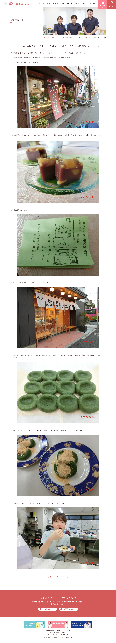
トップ (32, 3)
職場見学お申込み (68, 609)
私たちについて (40, 3)
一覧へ (58, 576)
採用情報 (92, 3)
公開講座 (62, 3)
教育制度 (56, 3)
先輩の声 (69, 3)
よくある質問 (84, 3)
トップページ (45, 37)
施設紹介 (49, 3)
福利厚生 (76, 3)
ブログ (54, 37)
